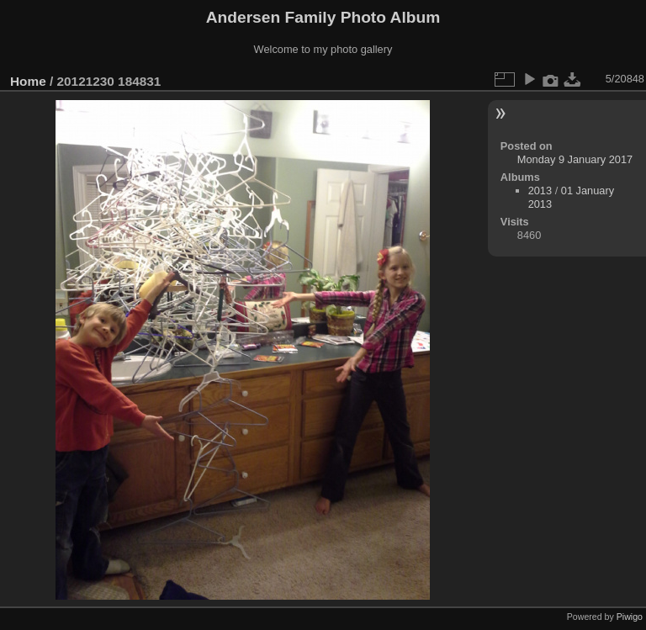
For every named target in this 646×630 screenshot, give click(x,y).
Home (28, 81)
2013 (540, 190)
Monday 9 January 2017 (575, 159)
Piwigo (630, 616)
